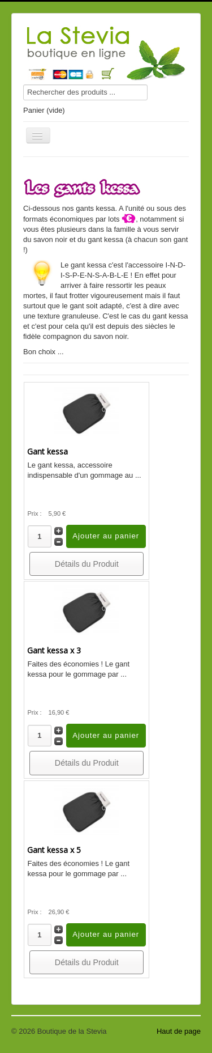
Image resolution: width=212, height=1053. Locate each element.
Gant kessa (47, 451)
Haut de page (179, 1031)
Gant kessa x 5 (54, 849)
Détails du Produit (87, 563)
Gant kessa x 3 (54, 650)
